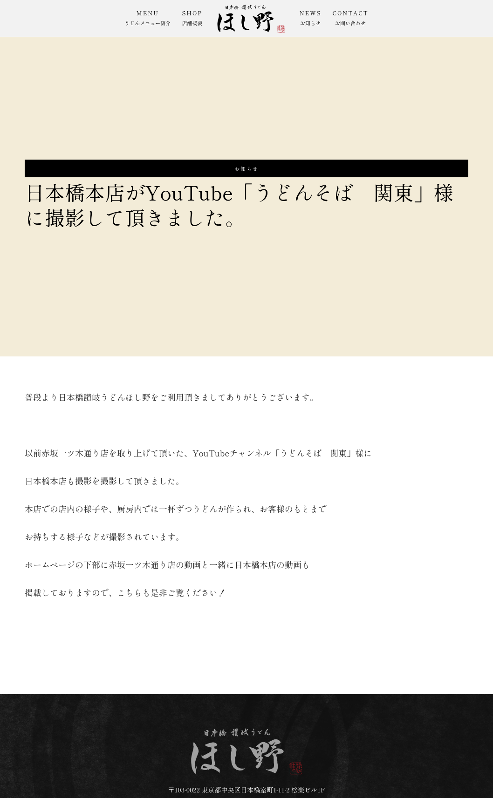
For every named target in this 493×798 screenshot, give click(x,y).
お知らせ (246, 168)
